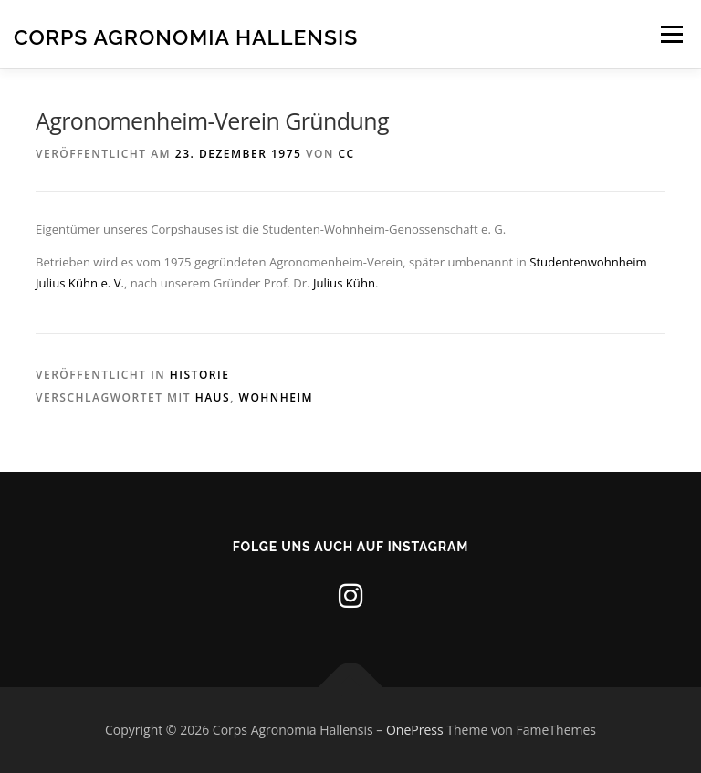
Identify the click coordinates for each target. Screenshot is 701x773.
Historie (200, 374)
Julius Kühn (344, 283)
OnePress (415, 729)
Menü (671, 34)
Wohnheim (276, 397)
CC (346, 154)
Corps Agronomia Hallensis (186, 36)
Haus (212, 397)
